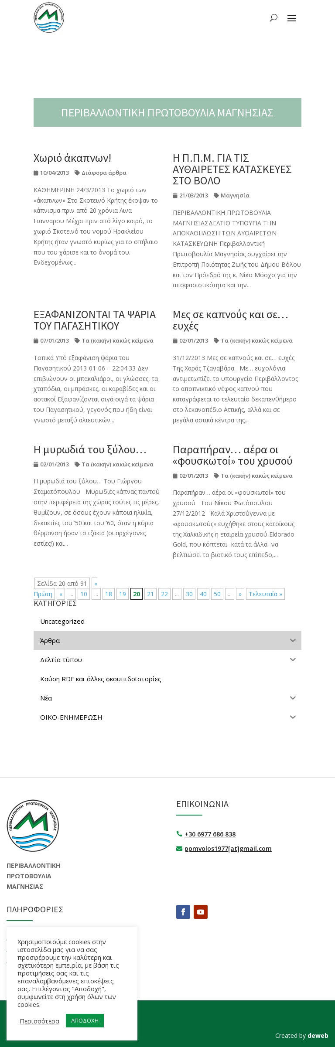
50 (217, 594)
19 (122, 594)
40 (203, 594)
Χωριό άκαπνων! (72, 157)
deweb (318, 1035)
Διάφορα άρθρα (104, 173)
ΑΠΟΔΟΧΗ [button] (85, 1020)
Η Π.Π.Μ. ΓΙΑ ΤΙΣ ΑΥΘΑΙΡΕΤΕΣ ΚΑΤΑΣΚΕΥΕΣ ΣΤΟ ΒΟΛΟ (232, 168)
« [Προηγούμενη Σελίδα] (60, 594)
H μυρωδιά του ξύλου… (90, 449)
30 (189, 594)
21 (150, 594)
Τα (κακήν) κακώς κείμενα (118, 340)
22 (164, 594)
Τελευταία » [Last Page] (265, 594)
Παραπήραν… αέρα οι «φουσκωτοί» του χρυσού (233, 455)
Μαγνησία (235, 195)
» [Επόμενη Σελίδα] (240, 594)
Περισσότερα (39, 1021)
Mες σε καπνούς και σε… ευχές (230, 320)
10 (83, 594)
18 (108, 594)
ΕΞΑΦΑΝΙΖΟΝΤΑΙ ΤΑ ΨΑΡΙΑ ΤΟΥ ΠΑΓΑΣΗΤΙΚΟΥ (95, 320)
